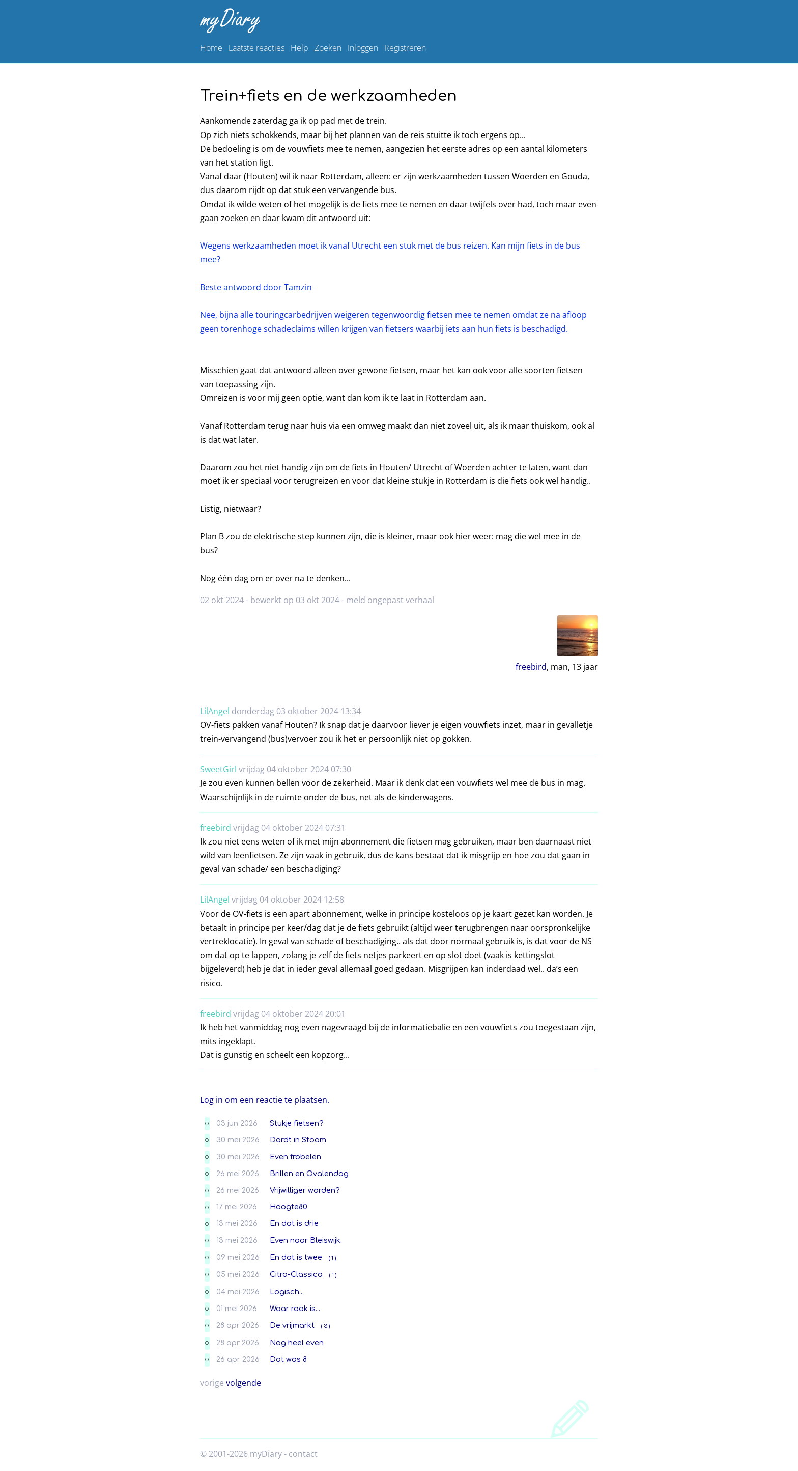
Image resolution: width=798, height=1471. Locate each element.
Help (299, 47)
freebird (531, 666)
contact (303, 1453)
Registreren (405, 47)
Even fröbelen (295, 1157)
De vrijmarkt (292, 1325)
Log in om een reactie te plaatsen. (264, 1099)
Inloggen (363, 47)
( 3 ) (325, 1326)
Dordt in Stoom (298, 1140)
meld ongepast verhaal (390, 600)
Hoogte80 (288, 1207)
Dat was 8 (288, 1359)
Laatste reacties (256, 47)
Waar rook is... (295, 1308)
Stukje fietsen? (297, 1123)
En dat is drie (294, 1223)
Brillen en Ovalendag (309, 1173)
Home (211, 47)
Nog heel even (297, 1343)
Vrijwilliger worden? (305, 1190)
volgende (243, 1382)
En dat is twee (296, 1257)
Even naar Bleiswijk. (306, 1240)
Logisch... (287, 1292)
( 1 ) (332, 1258)
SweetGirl (218, 769)
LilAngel (215, 711)
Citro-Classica (296, 1274)
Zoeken (328, 47)
